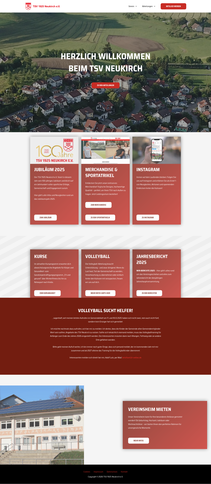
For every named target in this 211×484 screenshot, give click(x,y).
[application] (137, 6)
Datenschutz (111, 471)
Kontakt (122, 471)
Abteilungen (149, 6)
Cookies (88, 471)
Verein (134, 6)
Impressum (99, 471)
